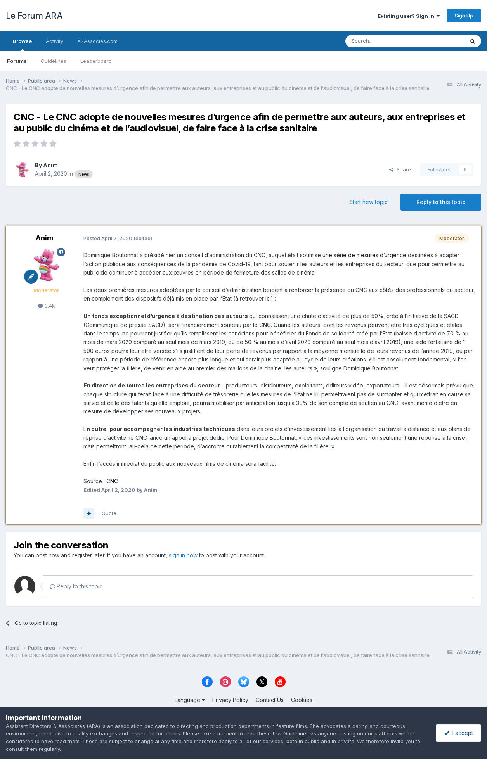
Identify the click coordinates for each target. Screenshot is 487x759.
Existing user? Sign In (409, 16)
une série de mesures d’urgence (364, 255)
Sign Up (464, 15)
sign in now (183, 555)
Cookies (301, 700)
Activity (54, 41)
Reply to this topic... (78, 586)
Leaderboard (96, 61)
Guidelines (53, 61)
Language (190, 700)
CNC (112, 481)
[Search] (385, 41)
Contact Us (270, 700)
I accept (458, 733)
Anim (50, 165)
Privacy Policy (230, 700)
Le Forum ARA (34, 15)
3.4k (46, 306)
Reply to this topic (440, 202)
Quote (109, 513)
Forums (17, 61)
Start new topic (368, 202)
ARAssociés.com (97, 41)
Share (400, 169)
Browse (22, 44)
